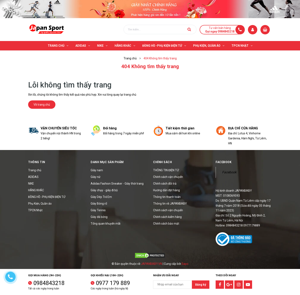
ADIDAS (33, 177)
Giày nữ (95, 177)
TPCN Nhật (35, 210)
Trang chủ (34, 170)
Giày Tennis (98, 210)
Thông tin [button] (36, 162)
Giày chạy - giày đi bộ (104, 190)
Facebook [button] (223, 162)
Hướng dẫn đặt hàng (166, 190)
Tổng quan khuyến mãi (105, 223)
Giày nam (97, 170)
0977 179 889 (113, 283)
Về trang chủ (42, 104)
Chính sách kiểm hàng (167, 217)
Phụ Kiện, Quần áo (40, 203)
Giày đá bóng (99, 217)
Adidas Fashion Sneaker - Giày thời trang (117, 183)
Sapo (184, 263)
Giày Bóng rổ (99, 203)
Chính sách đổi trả (164, 183)
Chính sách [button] (162, 162)
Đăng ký (200, 284)
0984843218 (49, 283)
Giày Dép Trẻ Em (101, 197)
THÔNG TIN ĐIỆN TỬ (166, 170)
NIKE (31, 183)
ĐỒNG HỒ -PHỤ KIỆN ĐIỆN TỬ (46, 197)
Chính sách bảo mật (166, 223)
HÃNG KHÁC (36, 190)
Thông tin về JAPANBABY (170, 203)
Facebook (229, 172)
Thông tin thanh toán (167, 197)
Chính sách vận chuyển (168, 177)
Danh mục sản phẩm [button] (107, 162)
